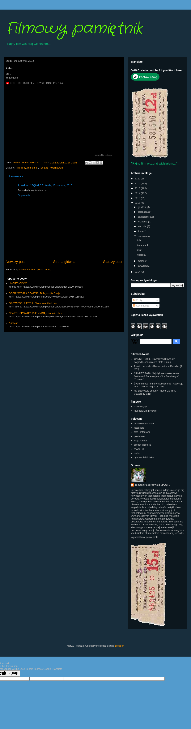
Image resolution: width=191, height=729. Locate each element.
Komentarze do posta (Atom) (35, 269)
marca (141, 260)
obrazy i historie (142, 444)
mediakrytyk (140, 406)
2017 (138, 193)
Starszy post (112, 262)
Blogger (119, 645)
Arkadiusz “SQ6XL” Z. (31, 185)
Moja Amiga (140, 440)
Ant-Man (13, 323)
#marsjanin (143, 245)
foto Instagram (142, 432)
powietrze (139, 436)
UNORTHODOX (18, 283)
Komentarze (141, 305)
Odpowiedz (24, 195)
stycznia (142, 265)
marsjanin (32, 167)
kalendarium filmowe (145, 410)
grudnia (142, 207)
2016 (138, 198)
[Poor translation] (14, 673)
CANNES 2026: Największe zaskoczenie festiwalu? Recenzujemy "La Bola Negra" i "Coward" (157, 376)
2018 (138, 188)
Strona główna (64, 262)
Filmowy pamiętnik (74, 29)
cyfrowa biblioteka (144, 457)
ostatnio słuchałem (144, 423)
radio (136, 453)
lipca (140, 231)
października (145, 216)
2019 (138, 183)
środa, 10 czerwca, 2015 (58, 185)
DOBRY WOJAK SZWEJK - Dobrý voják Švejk (34, 293)
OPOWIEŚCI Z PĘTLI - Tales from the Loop (33, 303)
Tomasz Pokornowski (51, 167)
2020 (138, 178)
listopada (143, 211)
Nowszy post (15, 262)
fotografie (139, 427)
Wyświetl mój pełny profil (144, 537)
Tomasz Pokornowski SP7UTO (152, 484)
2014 (138, 271)
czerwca (142, 236)
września (143, 221)
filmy (23, 167)
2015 (138, 202)
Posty (137, 300)
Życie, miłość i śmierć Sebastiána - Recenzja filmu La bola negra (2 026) (158, 385)
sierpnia (142, 226)
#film (139, 240)
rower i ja (139, 449)
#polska (141, 254)
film (18, 167)
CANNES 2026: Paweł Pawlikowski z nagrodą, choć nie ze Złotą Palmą (154, 360)
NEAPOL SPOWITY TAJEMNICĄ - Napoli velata (35, 313)
